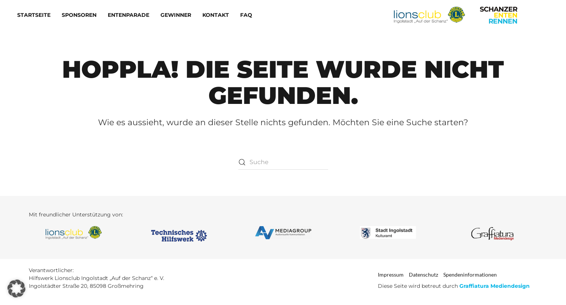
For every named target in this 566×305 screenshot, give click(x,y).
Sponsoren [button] (79, 15)
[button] (16, 288)
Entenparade (128, 15)
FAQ (246, 15)
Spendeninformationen (470, 274)
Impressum (391, 274)
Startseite (34, 15)
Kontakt (215, 15)
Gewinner (175, 15)
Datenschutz (423, 274)
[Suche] (283, 162)
